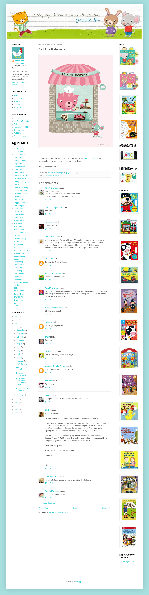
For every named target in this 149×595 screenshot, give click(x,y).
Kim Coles (18, 227)
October (20, 337)
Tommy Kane (19, 294)
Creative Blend (20, 179)
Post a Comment (48, 503)
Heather (48, 395)
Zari (15, 303)
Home (75, 508)
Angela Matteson (52, 491)
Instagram (18, 104)
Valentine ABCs (91, 158)
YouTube (17, 107)
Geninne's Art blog (21, 194)
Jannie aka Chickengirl (19, 62)
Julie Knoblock (19, 215)
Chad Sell (49, 259)
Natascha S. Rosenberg (19, 261)
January (20, 395)
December (21, 330)
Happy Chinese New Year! (22, 389)
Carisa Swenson (20, 170)
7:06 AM (48, 402)
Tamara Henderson (53, 273)
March (19, 357)
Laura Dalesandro (21, 233)
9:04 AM (48, 229)
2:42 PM (48, 387)
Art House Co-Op (21, 136)
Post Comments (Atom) (58, 512)
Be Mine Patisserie (21, 374)
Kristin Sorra (19, 230)
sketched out (19, 277)
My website (18, 118)
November (21, 334)
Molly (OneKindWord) (54, 308)
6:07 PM (48, 344)
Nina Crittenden (51, 188)
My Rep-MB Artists (21, 121)
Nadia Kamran (19, 257)
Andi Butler (18, 158)
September (21, 340)
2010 (17, 399)
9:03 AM (48, 314)
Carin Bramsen (51, 237)
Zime (16, 306)
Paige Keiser (19, 265)
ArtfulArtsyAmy (51, 288)
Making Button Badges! (22, 369)
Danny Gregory (20, 182)
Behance (17, 124)
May (19, 351)
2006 (17, 413)
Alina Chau (18, 152)
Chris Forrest (19, 173)
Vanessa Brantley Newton (56, 366)
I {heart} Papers (128, 562)
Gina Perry (18, 197)
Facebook (18, 98)
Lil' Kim (17, 236)
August (20, 344)
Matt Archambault (21, 251)
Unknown (49, 322)
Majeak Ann (18, 245)
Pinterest (17, 101)
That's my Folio (20, 130)
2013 (17, 320)
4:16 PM (48, 329)
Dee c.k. (17, 185)
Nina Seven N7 (51, 351)
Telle (16, 288)
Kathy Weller (19, 221)
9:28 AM (48, 266)
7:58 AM (48, 469)
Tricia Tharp (18, 300)
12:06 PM (49, 358)
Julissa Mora (19, 218)
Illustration (48, 175)
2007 (17, 409)
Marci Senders (19, 248)
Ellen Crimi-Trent (20, 191)
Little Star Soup (20, 239)
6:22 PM (48, 280)
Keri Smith (18, 224)
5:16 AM (48, 300)
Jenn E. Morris (19, 212)
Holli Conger (19, 206)
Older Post (105, 508)
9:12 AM (48, 251)
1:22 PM (48, 373)
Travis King (18, 297)
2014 (17, 317)
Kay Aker (49, 381)
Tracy (47, 337)
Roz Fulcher (19, 274)
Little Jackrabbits (52, 477)
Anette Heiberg (20, 161)
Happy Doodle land (21, 203)
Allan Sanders (19, 155)
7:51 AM (48, 214)
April (19, 354)
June (19, 347)
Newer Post (43, 508)
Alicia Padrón (19, 149)
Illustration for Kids (21, 127)
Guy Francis (19, 200)
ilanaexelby (50, 222)
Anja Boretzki (19, 164)
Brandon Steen (20, 167)
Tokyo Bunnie (19, 291)
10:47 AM (49, 498)
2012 (17, 324)
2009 (17, 403)
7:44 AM (48, 200)
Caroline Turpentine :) (54, 208)
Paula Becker (19, 268)
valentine (56, 175)
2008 (17, 406)
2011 (17, 327)
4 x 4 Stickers (21, 364)
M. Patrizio (18, 242)
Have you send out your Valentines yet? (22, 382)
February (20, 361)
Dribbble (17, 133)
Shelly (47, 410)
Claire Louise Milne (21, 176)
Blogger (79, 582)
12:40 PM (49, 483)
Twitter (16, 95)
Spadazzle (18, 280)
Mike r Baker (19, 254)
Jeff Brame (18, 209)
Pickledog (18, 271)
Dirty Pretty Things (21, 188)
